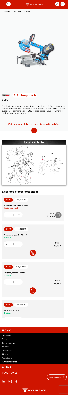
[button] (57, 377)
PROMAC (6, 330)
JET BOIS (7, 367)
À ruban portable (26, 95)
